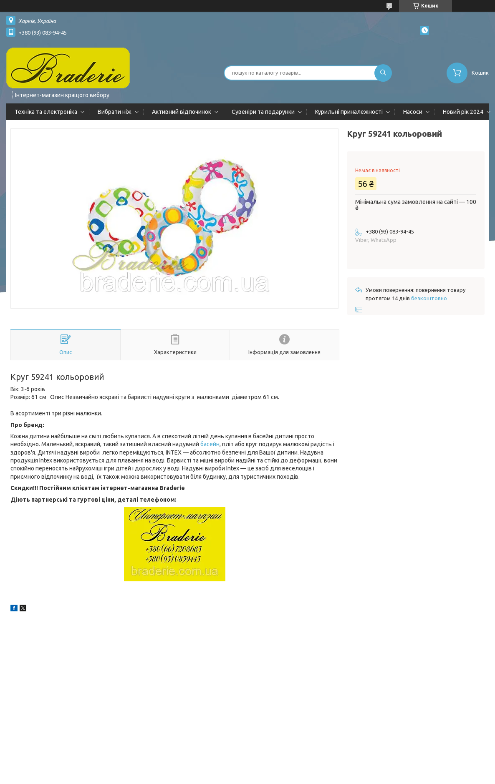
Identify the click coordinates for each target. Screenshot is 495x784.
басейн (210, 444)
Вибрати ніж (114, 112)
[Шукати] (383, 73)
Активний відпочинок (181, 112)
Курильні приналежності (349, 112)
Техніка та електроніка (46, 112)
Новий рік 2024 (463, 112)
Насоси (412, 112)
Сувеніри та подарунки (263, 112)
